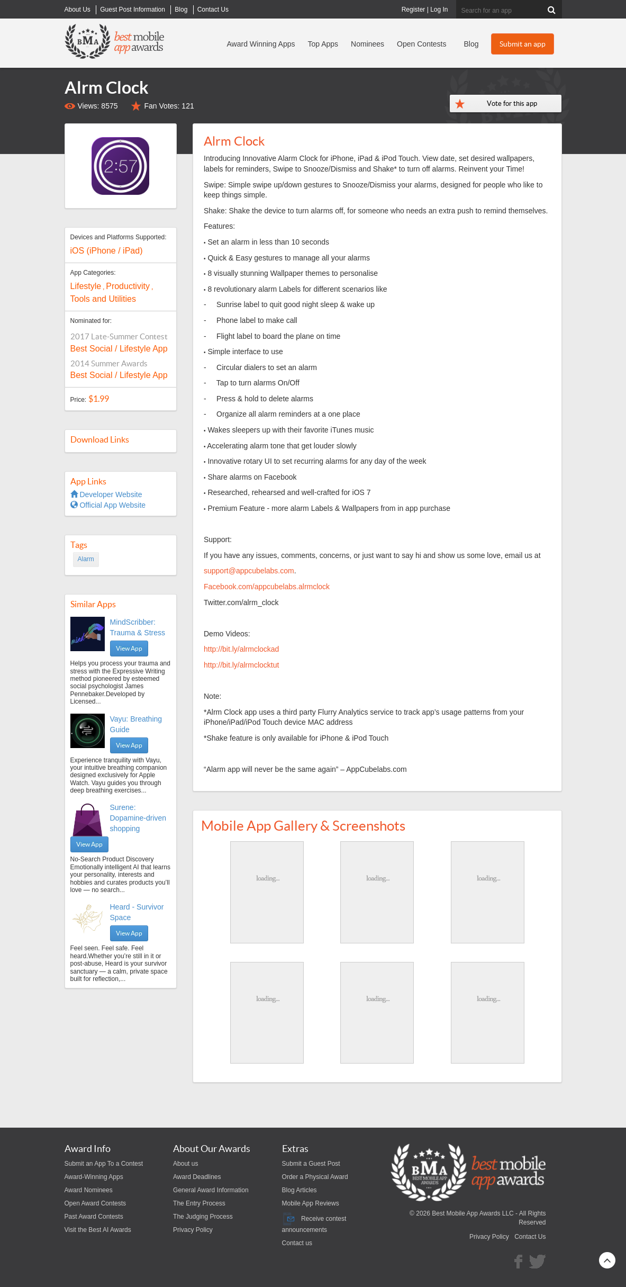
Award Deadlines (197, 1177)
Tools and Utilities (103, 298)
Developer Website (106, 494)
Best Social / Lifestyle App (119, 348)
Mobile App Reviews (310, 1203)
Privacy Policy (193, 1230)
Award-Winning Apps (94, 1177)
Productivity (128, 286)
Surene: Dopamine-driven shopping (138, 818)
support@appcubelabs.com (249, 570)
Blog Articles (299, 1190)
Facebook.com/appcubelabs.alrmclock (267, 586)
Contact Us (530, 1236)
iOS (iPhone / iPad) (106, 250)
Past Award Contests (94, 1216)
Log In (439, 9)
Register (413, 9)
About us (185, 1163)
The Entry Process (199, 1203)
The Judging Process (203, 1216)
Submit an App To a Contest (104, 1163)
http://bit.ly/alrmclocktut (241, 665)
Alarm (86, 559)
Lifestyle (86, 286)
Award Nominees (89, 1190)
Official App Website (108, 505)
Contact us (297, 1243)
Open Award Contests (95, 1203)
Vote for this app (512, 103)
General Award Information (211, 1190)
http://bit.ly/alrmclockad (241, 649)
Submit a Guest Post (311, 1163)
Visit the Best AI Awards (98, 1230)
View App (129, 648)
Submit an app (523, 44)
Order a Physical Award (315, 1177)
